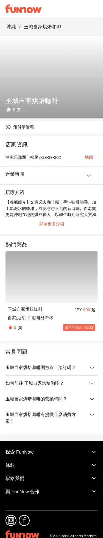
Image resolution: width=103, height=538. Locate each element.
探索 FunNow (51, 452)
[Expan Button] (88, 175)
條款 (51, 465)
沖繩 (11, 26)
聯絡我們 (51, 478)
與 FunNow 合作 (51, 491)
